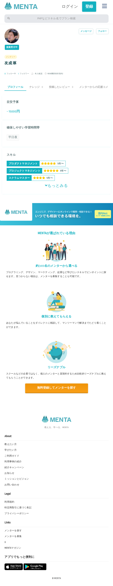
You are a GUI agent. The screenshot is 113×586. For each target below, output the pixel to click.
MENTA (57, 578)
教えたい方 (10, 444)
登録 (89, 6)
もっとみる (56, 186)
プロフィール (15, 87)
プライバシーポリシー (16, 513)
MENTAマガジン (12, 548)
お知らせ (9, 473)
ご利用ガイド (11, 456)
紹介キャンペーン (14, 467)
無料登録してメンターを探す (56, 387)
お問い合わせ (11, 484)
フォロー (102, 31)
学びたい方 (10, 450)
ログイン (70, 6)
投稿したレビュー (61, 87)
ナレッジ (36, 87)
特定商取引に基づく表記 (17, 507)
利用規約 (9, 502)
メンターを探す (13, 530)
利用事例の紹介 (13, 461)
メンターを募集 (13, 536)
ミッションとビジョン (16, 479)
